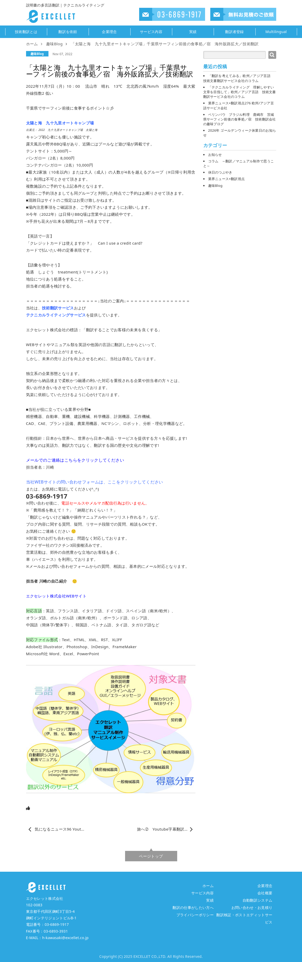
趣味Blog (37, 54)
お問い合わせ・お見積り (252, 907)
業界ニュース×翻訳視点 (226, 178)
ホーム (208, 885)
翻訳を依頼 (67, 32)
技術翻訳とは (26, 32)
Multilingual (276, 32)
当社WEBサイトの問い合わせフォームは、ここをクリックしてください (94, 482)
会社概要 (264, 892)
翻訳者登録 (234, 32)
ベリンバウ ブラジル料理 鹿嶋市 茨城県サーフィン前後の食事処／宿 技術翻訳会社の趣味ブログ (239, 119)
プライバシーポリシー (195, 914)
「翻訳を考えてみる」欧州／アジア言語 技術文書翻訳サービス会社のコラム (238, 78)
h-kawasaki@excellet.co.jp (65, 937)
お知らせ (215, 154)
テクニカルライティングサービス (56, 314)
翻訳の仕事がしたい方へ (193, 907)
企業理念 (109, 32)
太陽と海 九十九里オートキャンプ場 (60, 122)
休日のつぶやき (220, 172)
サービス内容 (151, 32)
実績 (193, 32)
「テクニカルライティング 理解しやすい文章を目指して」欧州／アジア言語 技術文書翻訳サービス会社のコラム (239, 92)
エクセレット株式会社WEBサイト (56, 595)
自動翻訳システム (258, 900)
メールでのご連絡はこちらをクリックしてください (75, 460)
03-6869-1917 (57, 924)
